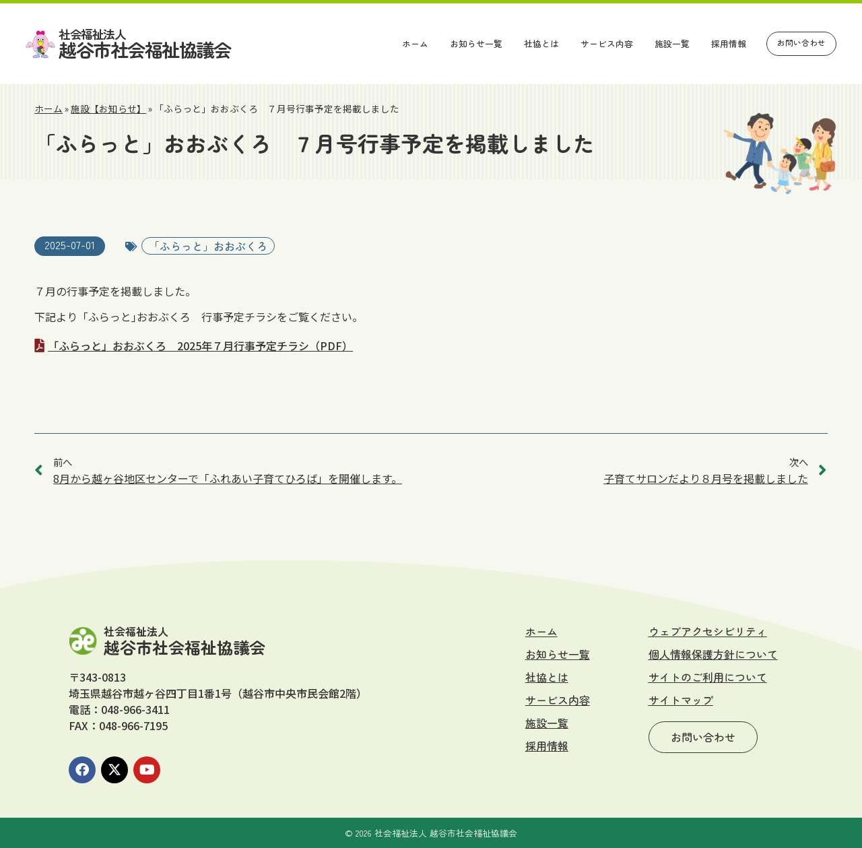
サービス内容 (607, 43)
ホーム (415, 43)
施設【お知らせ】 (108, 108)
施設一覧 (672, 43)
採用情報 (728, 43)
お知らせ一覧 (476, 43)
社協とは (541, 43)
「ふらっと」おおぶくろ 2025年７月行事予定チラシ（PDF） (200, 345)
